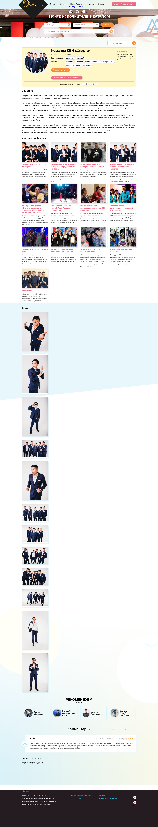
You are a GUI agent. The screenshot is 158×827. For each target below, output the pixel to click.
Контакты (90, 4)
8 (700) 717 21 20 (76, 7)
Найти (107, 25)
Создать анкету (127, 4)
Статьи (52, 4)
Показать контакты (60, 70)
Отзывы (101, 4)
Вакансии (102, 795)
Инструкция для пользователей (109, 798)
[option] (36, 713)
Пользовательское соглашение (81, 795)
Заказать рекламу (77, 798)
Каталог (62, 4)
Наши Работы (76, 4)
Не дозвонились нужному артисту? (67, 78)
